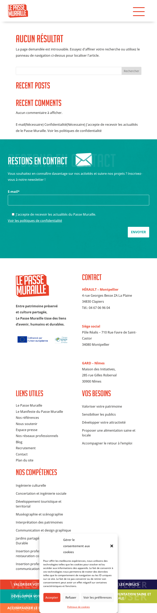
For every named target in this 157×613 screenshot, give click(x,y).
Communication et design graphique (43, 530)
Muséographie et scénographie (39, 514)
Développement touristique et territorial (38, 503)
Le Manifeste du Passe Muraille (39, 411)
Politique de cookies (78, 607)
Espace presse (26, 430)
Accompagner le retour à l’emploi (107, 443)
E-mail (78, 195)
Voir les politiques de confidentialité (35, 220)
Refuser (70, 597)
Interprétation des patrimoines (39, 522)
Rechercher (131, 71)
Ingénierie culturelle (31, 485)
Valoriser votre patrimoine (102, 406)
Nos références (27, 417)
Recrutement (26, 448)
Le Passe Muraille (29, 405)
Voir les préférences (97, 597)
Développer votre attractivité (104, 422)
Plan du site (24, 460)
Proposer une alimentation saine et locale (117, 596)
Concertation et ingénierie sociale (41, 493)
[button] (112, 546)
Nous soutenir (26, 424)
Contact (22, 454)
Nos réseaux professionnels (37, 436)
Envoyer (138, 232)
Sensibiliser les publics (99, 414)
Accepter (51, 597)
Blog (19, 442)
